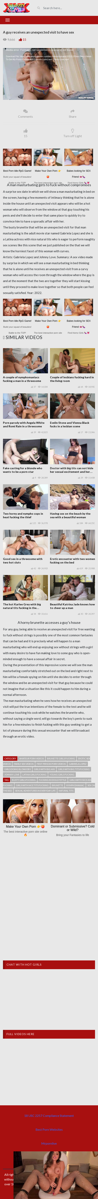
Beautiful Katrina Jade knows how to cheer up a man (72, 606)
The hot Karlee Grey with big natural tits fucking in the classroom (22, 608)
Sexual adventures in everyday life (35, 790)
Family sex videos (24, 764)
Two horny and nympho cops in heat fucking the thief (23, 515)
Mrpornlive (49, 1143)
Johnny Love (11, 774)
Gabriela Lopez (77, 764)
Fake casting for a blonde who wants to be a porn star (22, 469)
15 (24, 39)
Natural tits (66, 790)
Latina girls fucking (34, 774)
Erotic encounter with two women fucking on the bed (72, 560)
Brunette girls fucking (61, 758)
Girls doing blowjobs (17, 769)
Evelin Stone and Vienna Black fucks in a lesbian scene (69, 424)
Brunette (57, 785)
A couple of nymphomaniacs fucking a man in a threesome (22, 379)
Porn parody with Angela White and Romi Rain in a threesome (23, 424)
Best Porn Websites (49, 1129)
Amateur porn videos (31, 758)
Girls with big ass (44, 769)
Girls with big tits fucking (74, 769)
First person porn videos (51, 764)
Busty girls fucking (24, 780)
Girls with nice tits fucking (32, 785)
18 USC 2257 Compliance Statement (49, 1115)
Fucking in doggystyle (52, 780)
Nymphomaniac (75, 785)
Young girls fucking (62, 774)
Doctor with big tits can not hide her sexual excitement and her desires (71, 471)
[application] (49, 74)
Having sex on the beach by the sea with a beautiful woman (70, 515)
